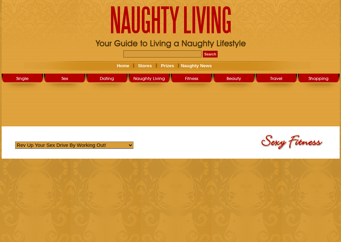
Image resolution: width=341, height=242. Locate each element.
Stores (145, 65)
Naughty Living (149, 78)
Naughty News (196, 65)
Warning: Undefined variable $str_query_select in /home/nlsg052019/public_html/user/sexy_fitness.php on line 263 (74, 145)
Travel (276, 78)
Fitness (191, 78)
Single (22, 78)
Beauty (234, 78)
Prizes (167, 65)
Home (123, 65)
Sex (64, 78)
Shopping (318, 78)
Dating (107, 78)
